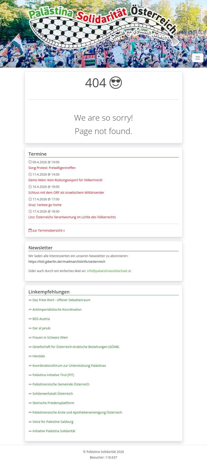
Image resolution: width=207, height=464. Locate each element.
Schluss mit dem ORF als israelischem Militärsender (66, 192)
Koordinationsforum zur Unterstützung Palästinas (69, 365)
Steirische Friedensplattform (53, 403)
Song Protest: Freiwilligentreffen (52, 168)
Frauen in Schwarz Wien (50, 337)
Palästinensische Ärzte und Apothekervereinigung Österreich (77, 412)
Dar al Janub (41, 328)
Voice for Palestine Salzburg (52, 421)
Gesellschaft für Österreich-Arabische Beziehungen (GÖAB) (75, 347)
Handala (38, 356)
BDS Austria (41, 319)
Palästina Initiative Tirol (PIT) (53, 375)
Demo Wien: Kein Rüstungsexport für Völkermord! (65, 180)
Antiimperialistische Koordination (57, 309)
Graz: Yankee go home (45, 205)
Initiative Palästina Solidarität (53, 431)
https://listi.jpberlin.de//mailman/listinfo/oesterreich (67, 261)
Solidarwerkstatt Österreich (52, 393)
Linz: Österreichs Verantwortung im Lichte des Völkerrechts (72, 217)
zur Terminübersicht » (47, 230)
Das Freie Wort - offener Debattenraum (61, 300)
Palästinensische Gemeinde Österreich (60, 384)
